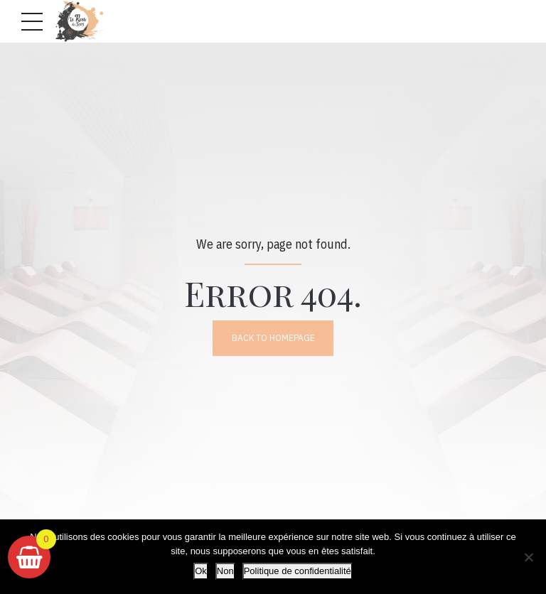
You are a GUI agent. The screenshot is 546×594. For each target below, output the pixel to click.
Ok (201, 571)
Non (225, 571)
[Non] (528, 557)
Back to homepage (273, 338)
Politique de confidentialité (297, 571)
